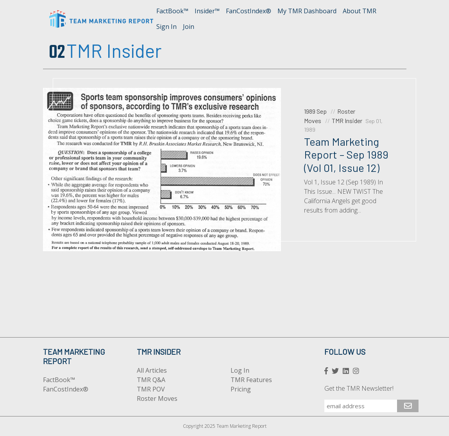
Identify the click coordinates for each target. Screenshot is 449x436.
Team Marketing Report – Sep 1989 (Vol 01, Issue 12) (346, 154)
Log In (240, 370)
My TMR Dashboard (306, 11)
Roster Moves (157, 398)
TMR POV (151, 389)
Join (188, 26)
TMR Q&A (151, 379)
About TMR (359, 11)
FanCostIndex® (248, 11)
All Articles (152, 370)
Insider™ (207, 11)
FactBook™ (172, 11)
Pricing (241, 389)
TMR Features (251, 379)
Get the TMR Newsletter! (359, 388)
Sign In (166, 26)
